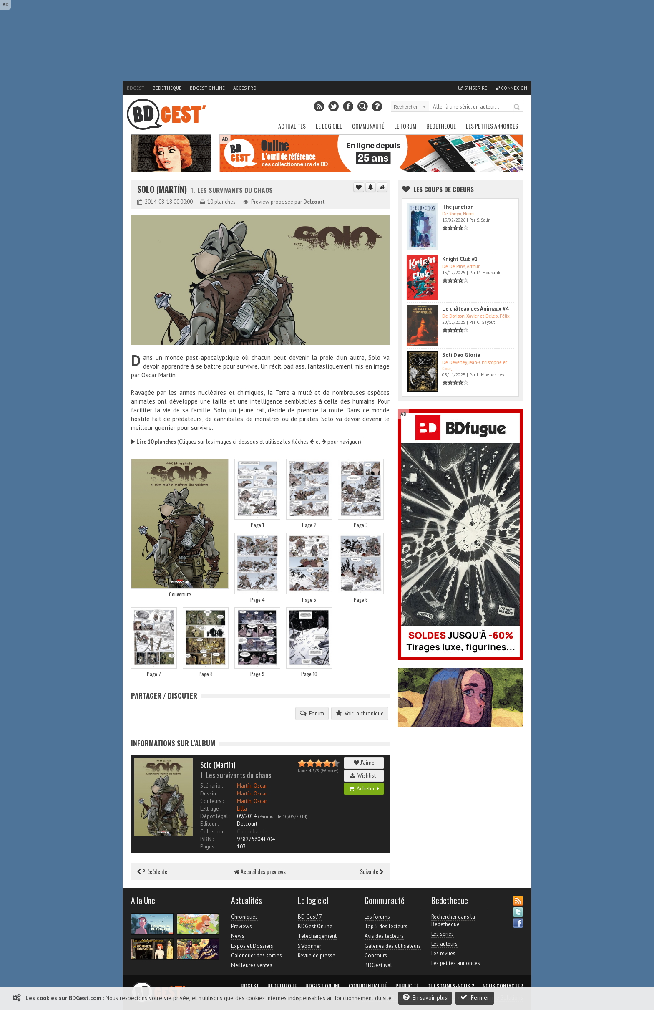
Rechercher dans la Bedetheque (453, 920)
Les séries (442, 933)
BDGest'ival (378, 965)
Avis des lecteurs (384, 935)
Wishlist (364, 775)
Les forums (377, 916)
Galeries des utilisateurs (393, 945)
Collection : (213, 831)
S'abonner (309, 945)
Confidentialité (368, 986)
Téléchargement (317, 935)
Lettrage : (210, 808)
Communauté (368, 125)
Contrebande (252, 831)
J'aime (364, 762)
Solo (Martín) (163, 189)
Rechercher (517, 107)
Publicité (407, 986)
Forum (312, 713)
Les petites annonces (492, 125)
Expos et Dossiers (252, 945)
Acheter (364, 788)
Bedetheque (167, 88)
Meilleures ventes (251, 965)
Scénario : (211, 785)
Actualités (292, 125)
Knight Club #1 (460, 259)
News (237, 935)
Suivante (371, 871)
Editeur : (209, 823)
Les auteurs (444, 943)
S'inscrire (472, 88)
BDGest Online (207, 88)
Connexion (511, 88)
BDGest (135, 88)
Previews (241, 926)
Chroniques (244, 916)
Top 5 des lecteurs (386, 926)
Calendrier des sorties (256, 955)
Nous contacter (503, 986)
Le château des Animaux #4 (475, 308)
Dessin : (209, 793)
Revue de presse (316, 955)
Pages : (208, 846)
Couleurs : (212, 801)
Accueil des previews (260, 871)
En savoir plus (425, 997)
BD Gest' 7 (310, 916)
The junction (457, 206)
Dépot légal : (215, 816)
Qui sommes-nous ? (450, 986)
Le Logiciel (329, 125)
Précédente (152, 871)
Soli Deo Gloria (461, 355)
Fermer (474, 997)
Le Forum (405, 125)
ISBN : (207, 839)
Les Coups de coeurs (443, 189)
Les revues (443, 953)
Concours (376, 955)
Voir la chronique (360, 713)
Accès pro (245, 88)
